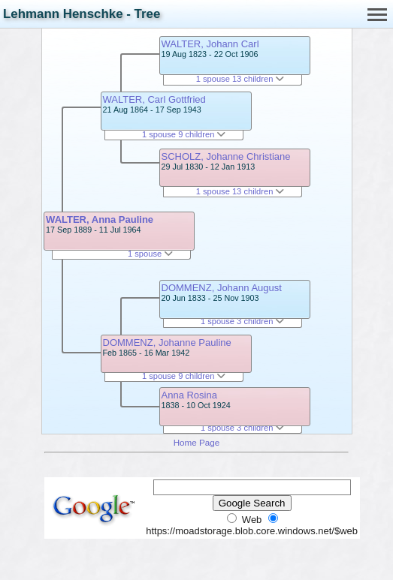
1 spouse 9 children (184, 134)
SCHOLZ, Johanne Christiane (226, 156)
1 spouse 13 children (240, 78)
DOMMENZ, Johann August (222, 287)
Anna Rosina (189, 395)
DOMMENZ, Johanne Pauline (167, 342)
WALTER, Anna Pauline (99, 219)
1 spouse (150, 253)
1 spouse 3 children (243, 321)
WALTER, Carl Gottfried (154, 99)
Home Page (197, 442)
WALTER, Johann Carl (210, 44)
